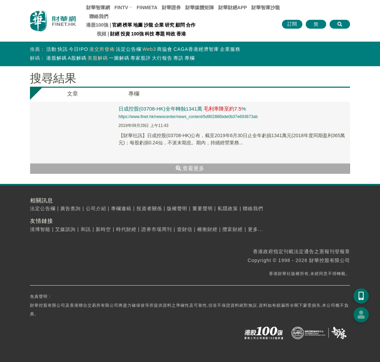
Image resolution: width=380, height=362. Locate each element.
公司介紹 (96, 208)
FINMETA (147, 7)
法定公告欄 (128, 49)
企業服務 (230, 49)
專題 (160, 34)
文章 (72, 94)
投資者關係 (149, 208)
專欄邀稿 (121, 208)
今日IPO (78, 49)
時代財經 (126, 229)
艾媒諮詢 (65, 229)
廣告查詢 (70, 208)
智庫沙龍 (265, 7)
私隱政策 (228, 208)
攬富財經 (232, 229)
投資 (125, 34)
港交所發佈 (102, 49)
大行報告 (162, 58)
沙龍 (148, 25)
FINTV (121, 7)
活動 (51, 49)
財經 (115, 34)
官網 (117, 25)
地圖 (138, 25)
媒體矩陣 (199, 7)
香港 (181, 34)
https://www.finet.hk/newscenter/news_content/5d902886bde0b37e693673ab (188, 116)
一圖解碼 (119, 58)
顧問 (180, 25)
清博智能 (40, 229)
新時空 (103, 229)
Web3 (149, 49)
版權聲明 (177, 208)
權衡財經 (207, 229)
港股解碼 (56, 58)
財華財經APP (232, 7)
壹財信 (184, 229)
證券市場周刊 (156, 229)
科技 (149, 34)
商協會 (164, 49)
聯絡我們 (98, 16)
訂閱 (292, 24)
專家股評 (140, 58)
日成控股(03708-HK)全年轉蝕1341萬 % (182, 109)
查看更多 (190, 168)
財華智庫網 (98, 7)
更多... (255, 229)
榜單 (127, 25)
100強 (137, 34)
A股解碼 (77, 58)
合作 (190, 25)
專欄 (190, 58)
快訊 (63, 49)
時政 (170, 34)
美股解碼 (98, 58)
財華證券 (171, 7)
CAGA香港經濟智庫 (196, 49)
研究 (169, 25)
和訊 (86, 229)
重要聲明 (202, 208)
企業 (159, 25)
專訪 (178, 58)
